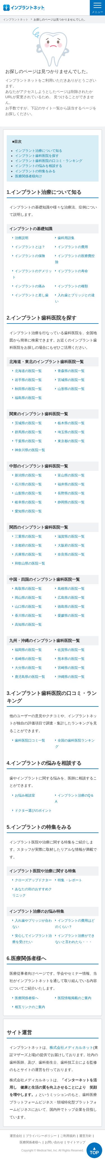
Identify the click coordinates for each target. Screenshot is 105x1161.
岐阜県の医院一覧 (28, 502)
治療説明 (21, 238)
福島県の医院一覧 (28, 398)
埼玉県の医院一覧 (71, 432)
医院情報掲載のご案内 (74, 998)
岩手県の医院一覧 (28, 380)
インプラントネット (15, 19)
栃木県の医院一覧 (71, 423)
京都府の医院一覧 (28, 545)
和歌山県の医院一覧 (30, 563)
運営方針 (85, 1135)
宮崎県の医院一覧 (71, 668)
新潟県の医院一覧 (28, 475)
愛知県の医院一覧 (28, 511)
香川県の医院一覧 (28, 616)
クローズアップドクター (33, 880)
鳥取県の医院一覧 (28, 589)
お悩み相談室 (25, 795)
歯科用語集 (66, 238)
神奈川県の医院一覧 (30, 450)
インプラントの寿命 (73, 271)
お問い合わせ (54, 1142)
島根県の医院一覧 (71, 589)
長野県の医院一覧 (71, 493)
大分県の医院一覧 (28, 668)
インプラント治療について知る (38, 151)
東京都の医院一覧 (71, 441)
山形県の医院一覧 (71, 389)
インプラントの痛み (30, 286)
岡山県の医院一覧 (28, 598)
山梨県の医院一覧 (28, 493)
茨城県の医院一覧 (28, 423)
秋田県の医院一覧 (28, 389)
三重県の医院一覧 (28, 536)
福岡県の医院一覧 (28, 650)
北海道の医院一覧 (28, 371)
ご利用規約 (68, 1135)
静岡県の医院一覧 (71, 502)
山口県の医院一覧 (28, 607)
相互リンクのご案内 (30, 1007)
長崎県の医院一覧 (28, 659)
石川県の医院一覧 (28, 484)
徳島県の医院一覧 (71, 607)
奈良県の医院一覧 (71, 554)
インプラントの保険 (30, 256)
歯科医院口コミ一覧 (30, 740)
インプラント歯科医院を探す (37, 156)
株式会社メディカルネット (71, 1047)
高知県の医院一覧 (28, 625)
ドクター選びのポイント (33, 811)
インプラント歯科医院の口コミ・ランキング (48, 161)
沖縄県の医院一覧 (71, 677)
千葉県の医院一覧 (28, 441)
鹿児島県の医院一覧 (30, 677)
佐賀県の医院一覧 (71, 650)
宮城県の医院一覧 (71, 380)
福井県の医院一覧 (71, 484)
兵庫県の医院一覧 (28, 554)
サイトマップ (76, 1142)
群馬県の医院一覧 (28, 432)
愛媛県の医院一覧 (71, 616)
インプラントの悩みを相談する (38, 166)
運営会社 (16, 1135)
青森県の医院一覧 (71, 371)
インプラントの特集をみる (35, 171)
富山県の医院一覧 (71, 475)
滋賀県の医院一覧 (71, 536)
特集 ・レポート (70, 880)
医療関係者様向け (28, 176)
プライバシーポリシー (41, 1135)
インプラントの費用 (73, 247)
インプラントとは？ (30, 247)
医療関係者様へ (26, 998)
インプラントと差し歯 (31, 295)
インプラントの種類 (73, 286)
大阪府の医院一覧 (71, 545)
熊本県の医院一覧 (71, 659)
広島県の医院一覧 (71, 598)
